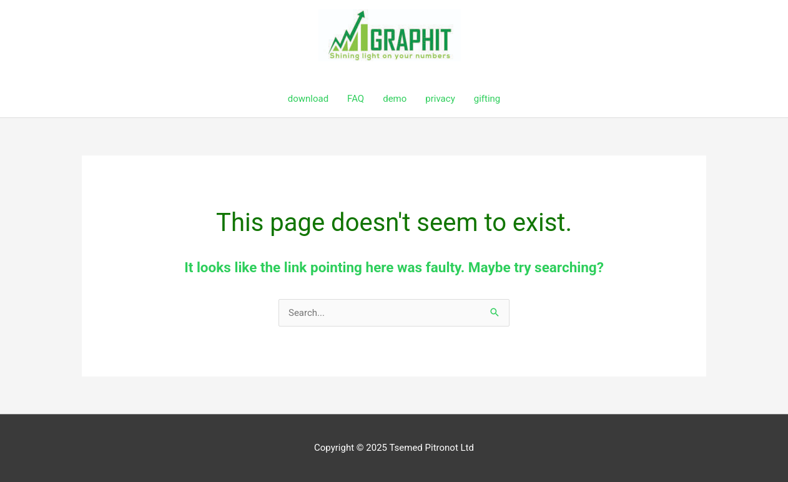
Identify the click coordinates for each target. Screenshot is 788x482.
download (308, 98)
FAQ (355, 98)
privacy (440, 98)
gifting (487, 98)
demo (394, 98)
